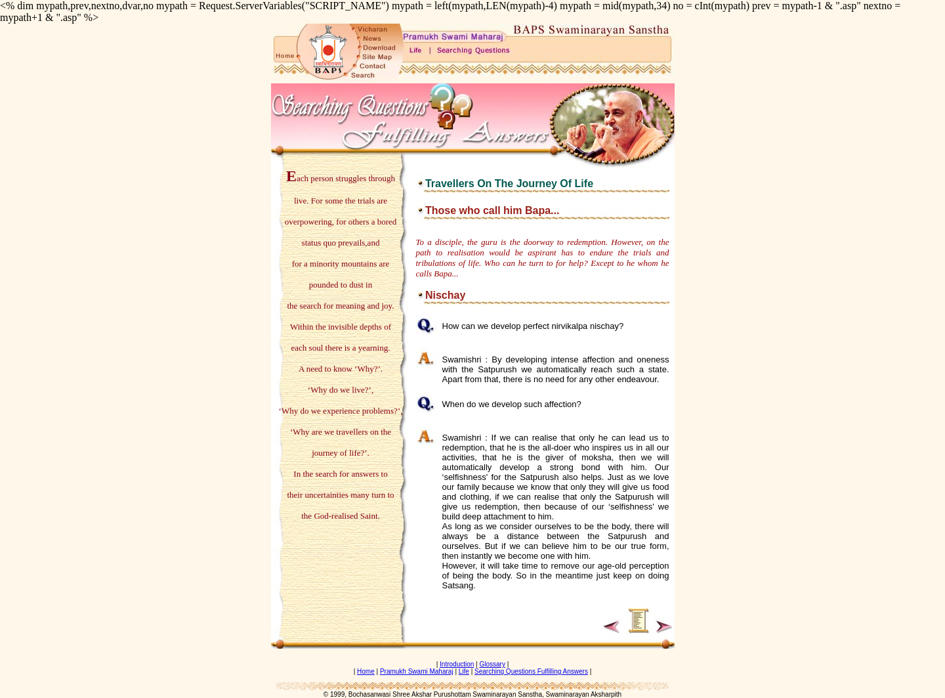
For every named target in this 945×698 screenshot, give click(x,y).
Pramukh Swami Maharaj (416, 671)
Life (464, 671)
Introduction (457, 664)
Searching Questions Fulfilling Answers (531, 671)
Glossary (492, 664)
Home (366, 671)
